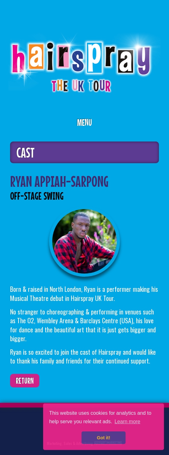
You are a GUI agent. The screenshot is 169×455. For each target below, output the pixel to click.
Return (25, 381)
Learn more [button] (127, 421)
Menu (84, 122)
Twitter (15, 425)
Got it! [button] (103, 437)
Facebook (35, 425)
